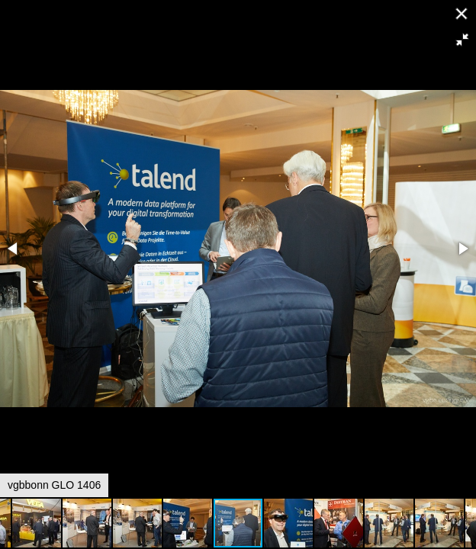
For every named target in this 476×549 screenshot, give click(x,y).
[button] (462, 39)
